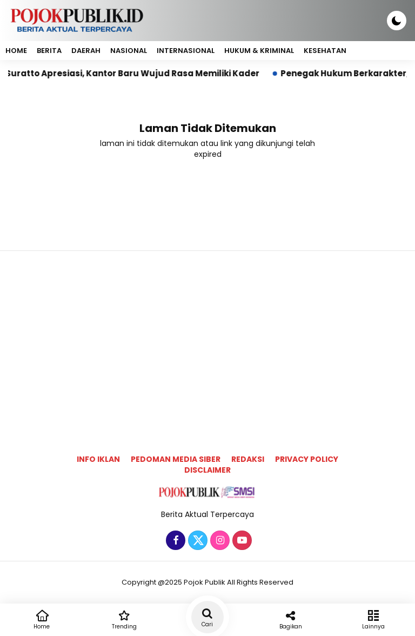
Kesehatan (325, 50)
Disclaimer (207, 470)
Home (16, 50)
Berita (49, 50)
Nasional (128, 50)
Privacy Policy (306, 459)
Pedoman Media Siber (175, 459)
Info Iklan (98, 459)
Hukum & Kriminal (259, 50)
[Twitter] (196, 540)
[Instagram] (219, 540)
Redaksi (247, 459)
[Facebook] (174, 540)
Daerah (86, 50)
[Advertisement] (207, 335)
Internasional (186, 50)
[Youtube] (241, 540)
